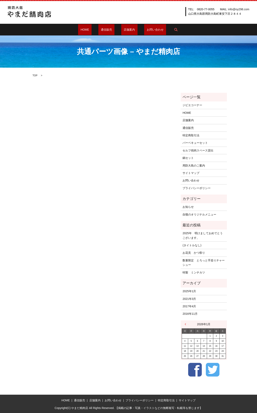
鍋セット (188, 157)
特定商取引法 (191, 135)
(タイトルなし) (192, 245)
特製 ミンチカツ (194, 272)
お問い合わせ (147, 29)
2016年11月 (190, 313)
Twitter (212, 370)
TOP (35, 75)
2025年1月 (189, 291)
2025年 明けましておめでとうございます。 (202, 235)
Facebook (195, 370)
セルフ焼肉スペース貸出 (198, 150)
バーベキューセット (195, 142)
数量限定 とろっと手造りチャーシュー (204, 262)
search (166, 30)
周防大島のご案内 (194, 165)
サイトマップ (191, 173)
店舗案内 (127, 29)
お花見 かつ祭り (194, 252)
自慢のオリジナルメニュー (199, 214)
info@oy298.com (238, 9)
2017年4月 (189, 306)
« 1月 (186, 324)
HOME (92, 29)
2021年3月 (189, 298)
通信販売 (108, 29)
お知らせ (188, 206)
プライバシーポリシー (197, 188)
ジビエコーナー (192, 105)
